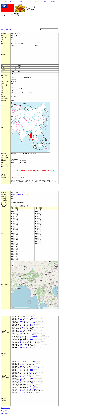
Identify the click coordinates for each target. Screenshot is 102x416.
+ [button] (12, 263)
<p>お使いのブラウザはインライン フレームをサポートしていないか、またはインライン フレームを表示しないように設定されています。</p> (34, 176)
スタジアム (29, 1)
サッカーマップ (4, 1)
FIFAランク (12, 1)
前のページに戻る (6, 29)
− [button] (12, 265)
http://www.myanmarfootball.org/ (19, 194)
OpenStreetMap (55, 307)
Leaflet (44, 307)
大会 (21, 1)
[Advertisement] (30, 23)
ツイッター (53, 1)
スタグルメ (37, 1)
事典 (45, 1)
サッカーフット (5, 408)
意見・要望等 (4, 413)
